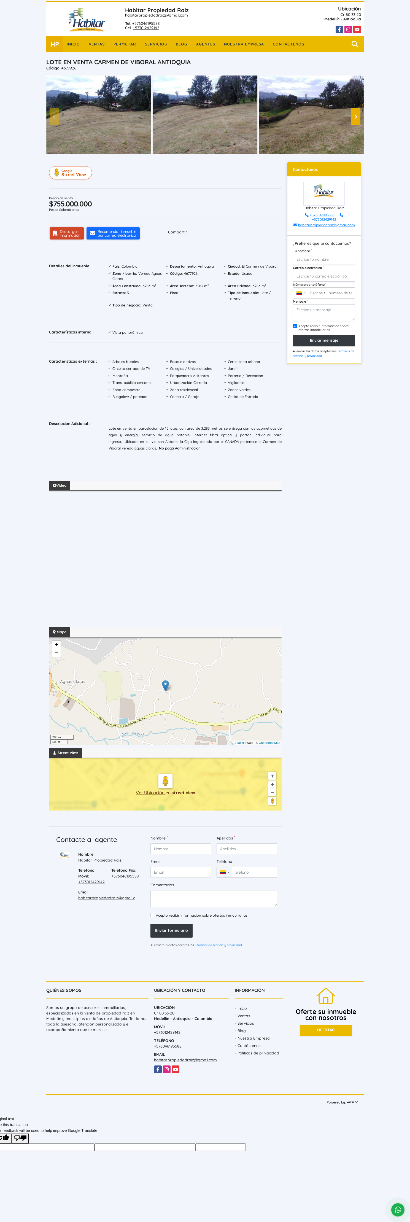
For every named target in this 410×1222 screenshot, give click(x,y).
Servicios (156, 44)
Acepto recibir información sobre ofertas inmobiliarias (201, 915)
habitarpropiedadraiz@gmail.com (156, 15)
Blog (181, 44)
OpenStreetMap (269, 742)
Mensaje (300, 301)
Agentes (205, 44)
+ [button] (56, 645)
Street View (71, 172)
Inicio (73, 44)
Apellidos (226, 838)
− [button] (56, 653)
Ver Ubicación (151, 792)
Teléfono (225, 861)
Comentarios (162, 884)
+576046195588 (146, 23)
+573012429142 (146, 27)
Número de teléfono (309, 284)
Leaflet (239, 742)
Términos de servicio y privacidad (218, 945)
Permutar (125, 44)
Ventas (97, 44)
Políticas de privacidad (258, 1053)
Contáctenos (288, 44)
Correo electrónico (308, 267)
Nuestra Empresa (244, 44)
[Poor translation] (20, 1138)
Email (156, 861)
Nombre (159, 838)
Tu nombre (302, 251)
